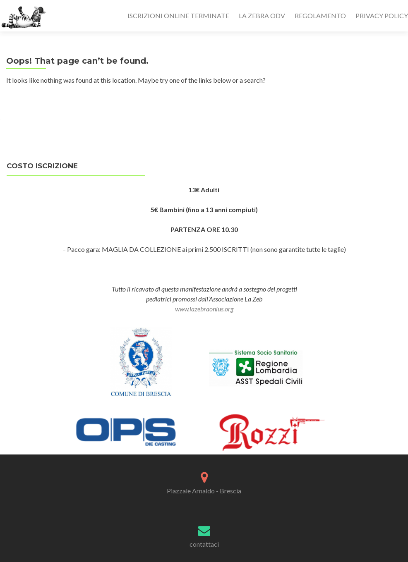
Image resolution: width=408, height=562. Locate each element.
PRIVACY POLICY (381, 15)
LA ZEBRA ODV (262, 15)
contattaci (204, 544)
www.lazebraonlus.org (204, 309)
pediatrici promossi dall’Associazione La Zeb (204, 304)
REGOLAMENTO (320, 15)
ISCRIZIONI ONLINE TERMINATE (178, 15)
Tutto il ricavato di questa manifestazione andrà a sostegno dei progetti (204, 289)
